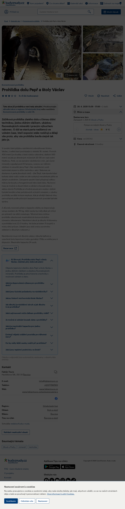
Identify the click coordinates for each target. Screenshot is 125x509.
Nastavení (42, 501)
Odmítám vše (27, 501)
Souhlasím (11, 501)
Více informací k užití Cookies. (61, 494)
